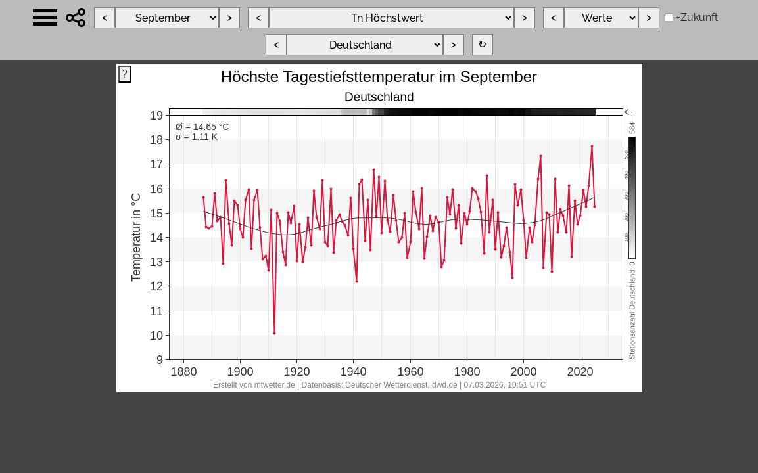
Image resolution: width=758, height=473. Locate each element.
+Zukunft (697, 17)
